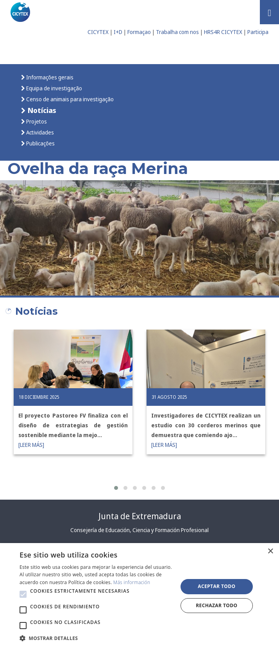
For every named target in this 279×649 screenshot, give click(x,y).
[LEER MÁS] (31, 444)
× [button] (270, 551)
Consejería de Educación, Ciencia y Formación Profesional (139, 530)
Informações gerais (49, 77)
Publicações (40, 143)
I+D (118, 32)
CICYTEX (98, 32)
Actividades (39, 132)
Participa (257, 32)
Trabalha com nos (177, 32)
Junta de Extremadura (139, 516)
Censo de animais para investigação (69, 99)
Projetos (36, 121)
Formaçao (139, 32)
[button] (116, 488)
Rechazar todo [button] (216, 605)
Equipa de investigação (53, 88)
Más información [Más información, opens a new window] (131, 582)
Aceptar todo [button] (216, 586)
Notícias (41, 110)
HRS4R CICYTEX (223, 32)
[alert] (139, 596)
